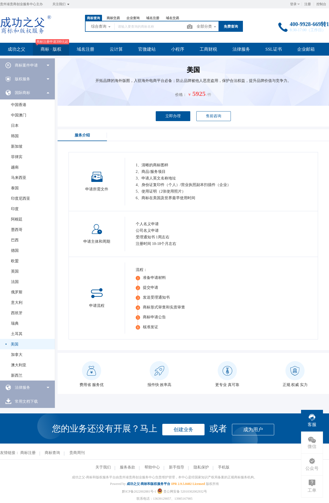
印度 (15, 209)
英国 (15, 271)
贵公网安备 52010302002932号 (182, 491)
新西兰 (16, 375)
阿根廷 (16, 219)
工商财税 (208, 49)
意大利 (16, 303)
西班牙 (16, 313)
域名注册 (152, 18)
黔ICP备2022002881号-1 (139, 491)
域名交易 (172, 18)
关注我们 (61, 4)
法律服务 (241, 49)
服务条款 (127, 467)
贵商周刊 (77, 453)
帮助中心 (152, 467)
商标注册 (28, 453)
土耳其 (16, 334)
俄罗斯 (16, 292)
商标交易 (113, 18)
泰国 (15, 188)
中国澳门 (18, 115)
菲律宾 (16, 157)
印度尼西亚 (20, 198)
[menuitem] (27, 65)
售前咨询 (213, 116)
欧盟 (15, 261)
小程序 (177, 49)
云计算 (116, 49)
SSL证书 (273, 49)
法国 (15, 282)
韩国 (15, 136)
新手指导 (176, 467)
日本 (15, 126)
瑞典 (15, 323)
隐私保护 (201, 467)
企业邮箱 (306, 49)
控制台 (321, 4)
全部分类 (207, 27)
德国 (15, 250)
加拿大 (16, 355)
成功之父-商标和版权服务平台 (149, 484)
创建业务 (183, 429)
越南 (15, 167)
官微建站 (147, 49)
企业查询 (133, 18)
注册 (307, 4)
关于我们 (103, 467)
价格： (181, 95)
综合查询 (101, 27)
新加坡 (16, 146)
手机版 (223, 467)
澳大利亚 (18, 365)
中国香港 (18, 105)
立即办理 (173, 116)
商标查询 (93, 18)
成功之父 (16, 49)
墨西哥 (16, 230)
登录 (293, 4)
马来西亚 (18, 178)
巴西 (15, 240)
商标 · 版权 (51, 49)
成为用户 (253, 429)
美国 (14, 344)
